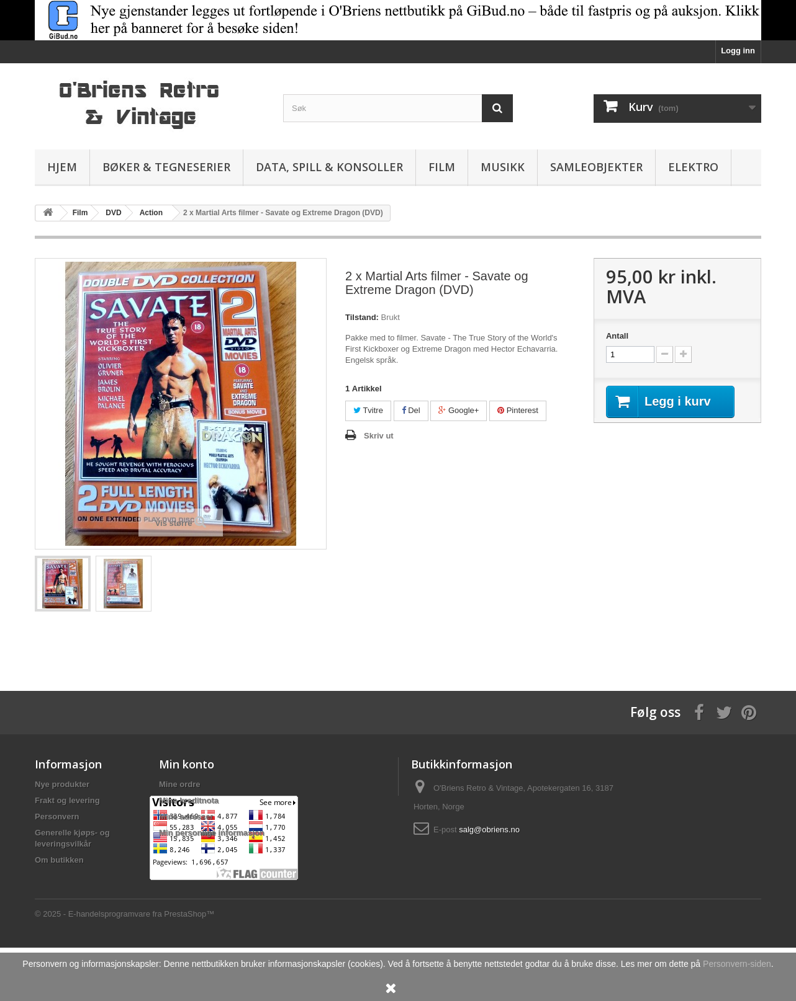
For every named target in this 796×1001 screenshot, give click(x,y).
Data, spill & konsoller (329, 166)
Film (441, 166)
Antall (617, 335)
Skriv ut (379, 435)
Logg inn (738, 50)
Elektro (693, 166)
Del (411, 410)
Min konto (186, 764)
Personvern (57, 816)
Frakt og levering (67, 800)
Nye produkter (62, 784)
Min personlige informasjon (212, 832)
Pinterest (517, 410)
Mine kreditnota (189, 800)
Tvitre (368, 410)
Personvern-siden (737, 964)
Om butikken (59, 860)
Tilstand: (362, 317)
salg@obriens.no (489, 829)
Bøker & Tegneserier (166, 166)
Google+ (458, 410)
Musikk (503, 166)
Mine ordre (179, 784)
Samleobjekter (596, 166)
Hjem (62, 166)
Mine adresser (186, 816)
